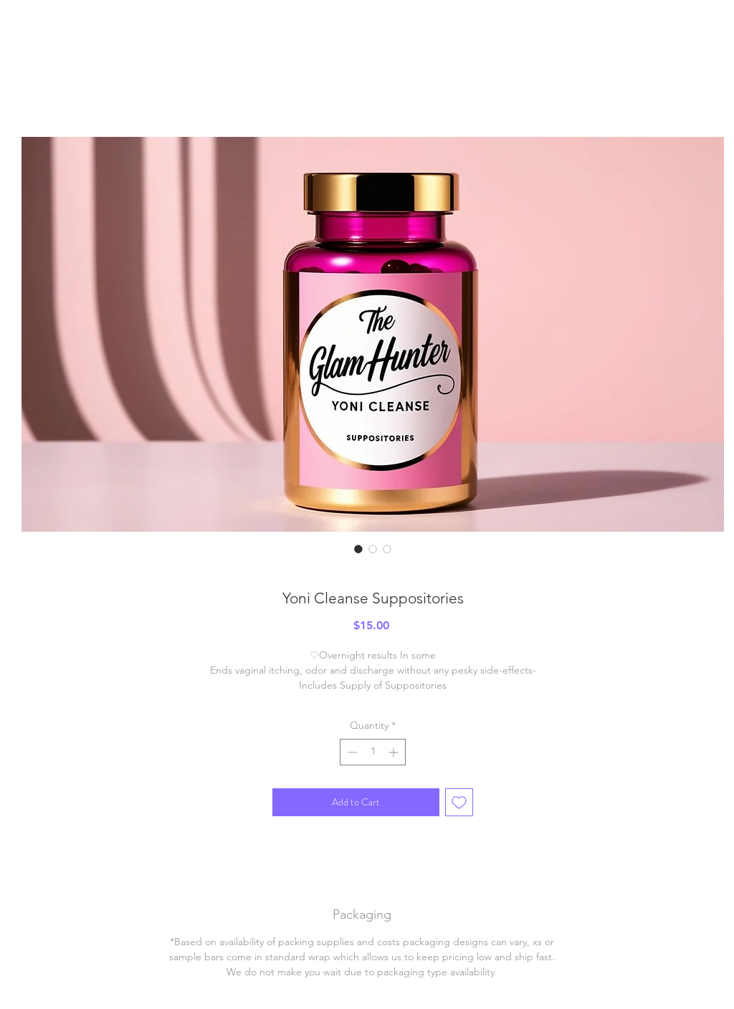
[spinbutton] (373, 752)
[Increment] (395, 752)
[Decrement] (351, 752)
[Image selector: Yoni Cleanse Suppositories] (358, 549)
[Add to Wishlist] (459, 802)
